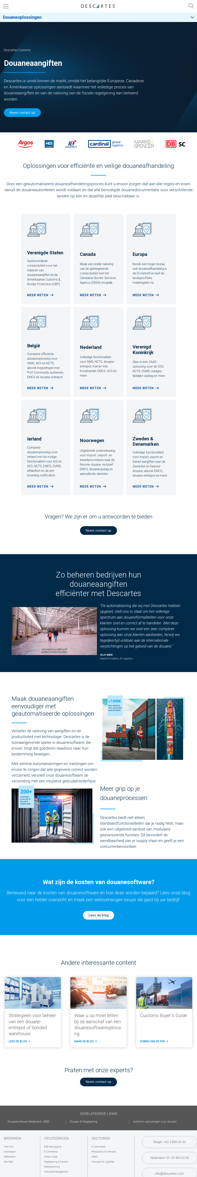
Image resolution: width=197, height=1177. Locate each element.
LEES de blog (19, 1041)
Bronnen (12, 1138)
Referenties (10, 1156)
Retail (94, 1156)
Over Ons (9, 1146)
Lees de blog (98, 915)
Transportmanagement (56, 1171)
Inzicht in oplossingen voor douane (154, 1121)
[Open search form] (191, 6)
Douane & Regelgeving (83, 1121)
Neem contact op (22, 112)
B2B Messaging (52, 1146)
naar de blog (85, 1041)
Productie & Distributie (103, 1151)
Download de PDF (154, 1041)
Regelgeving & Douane (56, 1161)
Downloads (10, 1151)
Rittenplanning (52, 1166)
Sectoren (101, 1138)
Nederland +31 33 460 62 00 (169, 1158)
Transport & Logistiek (103, 1161)
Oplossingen (56, 1138)
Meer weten (37, 295)
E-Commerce (51, 1151)
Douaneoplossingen (22, 17)
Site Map (8, 1161)
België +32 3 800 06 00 (170, 1142)
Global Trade (50, 1156)
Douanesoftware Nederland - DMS (28, 1121)
